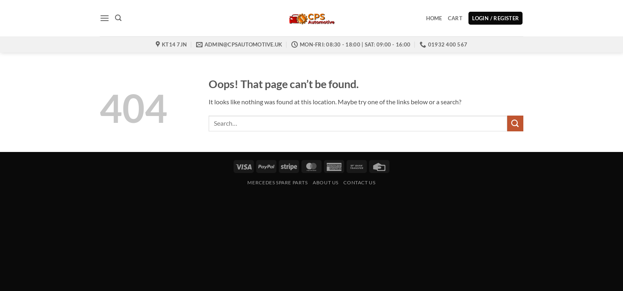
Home (434, 18)
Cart (455, 18)
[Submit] (515, 123)
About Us (326, 182)
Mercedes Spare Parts (277, 182)
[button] (104, 18)
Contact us (359, 182)
